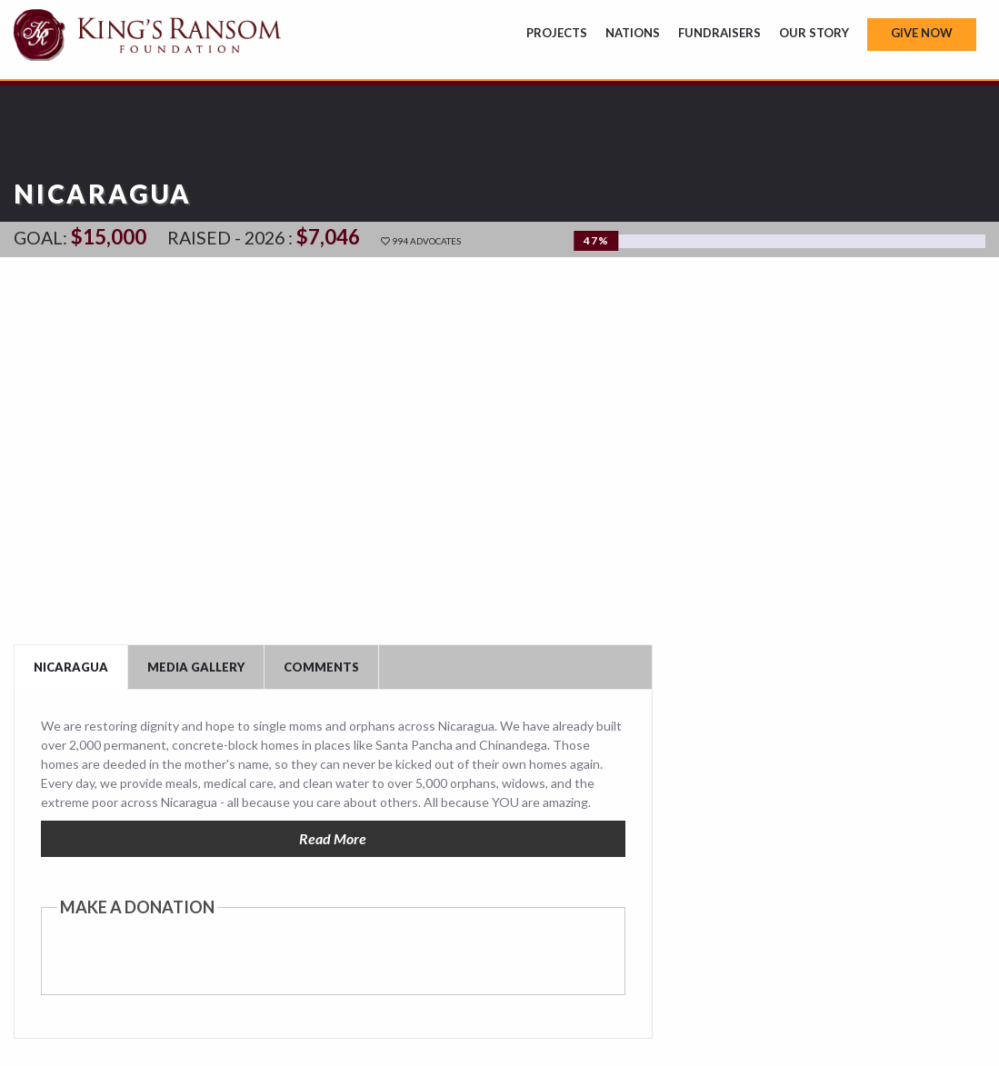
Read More (332, 838)
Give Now (922, 32)
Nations (632, 32)
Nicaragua (71, 667)
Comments (321, 667)
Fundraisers (719, 32)
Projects (556, 32)
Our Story (814, 32)
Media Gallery (196, 667)
